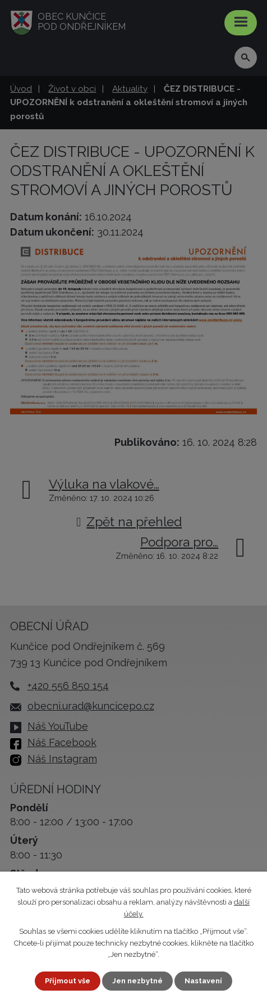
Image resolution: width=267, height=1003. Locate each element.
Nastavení (203, 981)
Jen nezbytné (137, 981)
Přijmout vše (67, 981)
